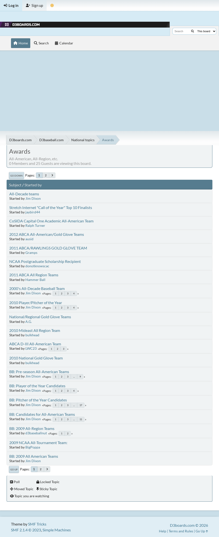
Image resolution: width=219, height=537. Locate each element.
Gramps (31, 252)
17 (81, 405)
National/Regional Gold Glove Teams (40, 316)
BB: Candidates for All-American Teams (42, 414)
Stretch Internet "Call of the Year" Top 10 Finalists (50, 207)
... (74, 376)
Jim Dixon (33, 198)
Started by (33, 184)
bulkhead (32, 335)
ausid (29, 239)
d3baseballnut (36, 433)
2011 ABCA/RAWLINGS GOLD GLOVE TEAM (48, 248)
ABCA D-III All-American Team (35, 343)
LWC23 (31, 348)
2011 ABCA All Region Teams (33, 274)
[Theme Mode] (52, 5)
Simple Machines (56, 529)
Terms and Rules (181, 531)
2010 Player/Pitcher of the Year (35, 302)
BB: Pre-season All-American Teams (39, 371)
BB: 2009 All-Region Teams (31, 428)
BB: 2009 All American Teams (33, 456)
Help (162, 531)
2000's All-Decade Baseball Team (37, 288)
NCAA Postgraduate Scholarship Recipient (45, 261)
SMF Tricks (37, 524)
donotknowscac (37, 266)
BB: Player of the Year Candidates (37, 385)
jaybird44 (32, 212)
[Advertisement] (109, 91)
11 (81, 419)
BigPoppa (32, 447)
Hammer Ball (35, 280)
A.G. (28, 321)
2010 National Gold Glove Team (36, 358)
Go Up (14, 469)
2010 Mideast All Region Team (34, 330)
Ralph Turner (35, 225)
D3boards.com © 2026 (189, 525)
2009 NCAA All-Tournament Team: (38, 442)
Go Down (16, 175)
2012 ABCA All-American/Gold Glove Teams (46, 234)
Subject (15, 184)
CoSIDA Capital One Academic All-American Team (51, 221)
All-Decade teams (24, 193)
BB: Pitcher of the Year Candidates (38, 400)
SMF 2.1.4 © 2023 (26, 529)
